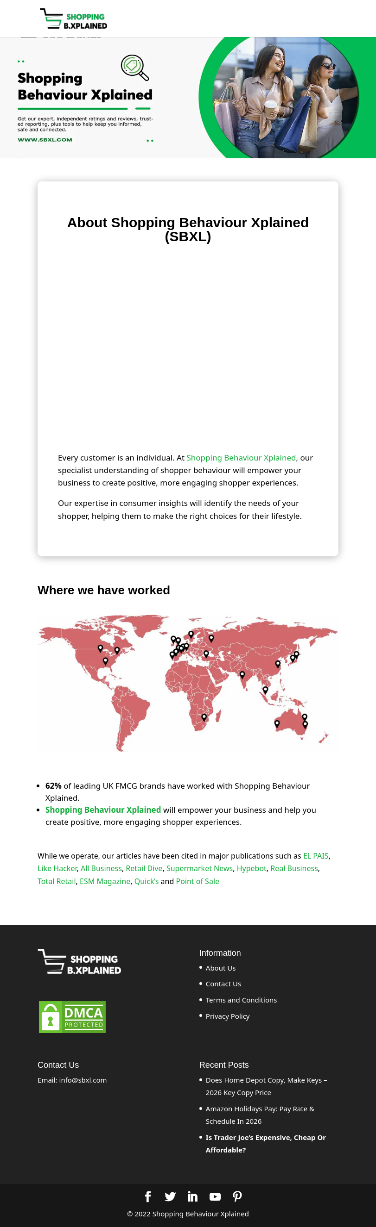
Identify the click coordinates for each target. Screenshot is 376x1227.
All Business (101, 868)
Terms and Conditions (241, 999)
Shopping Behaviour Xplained (241, 457)
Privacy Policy (228, 1016)
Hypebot (252, 868)
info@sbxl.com (83, 1079)
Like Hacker (57, 868)
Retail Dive (144, 868)
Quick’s (146, 881)
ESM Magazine (105, 881)
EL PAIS (316, 856)
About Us (221, 967)
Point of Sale (197, 881)
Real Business (294, 868)
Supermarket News (199, 868)
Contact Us (223, 983)
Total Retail (57, 881)
